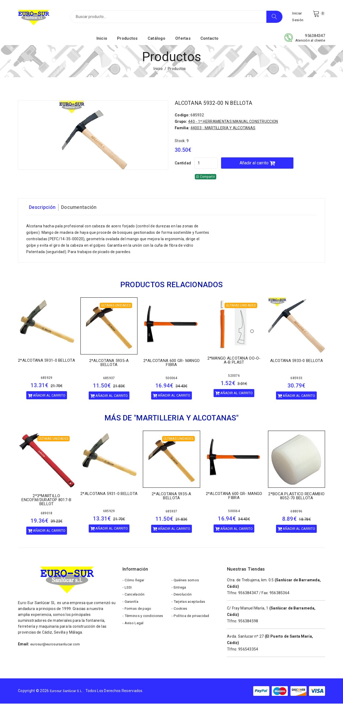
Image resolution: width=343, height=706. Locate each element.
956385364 (280, 595)
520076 (234, 378)
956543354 (248, 651)
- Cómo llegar (134, 583)
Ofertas (183, 41)
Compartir (205, 179)
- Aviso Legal (133, 631)
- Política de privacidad (191, 623)
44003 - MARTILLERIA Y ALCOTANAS (223, 130)
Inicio (101, 41)
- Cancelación (134, 599)
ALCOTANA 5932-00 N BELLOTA (218, 105)
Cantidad (183, 165)
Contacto (209, 41)
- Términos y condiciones (144, 623)
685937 (109, 380)
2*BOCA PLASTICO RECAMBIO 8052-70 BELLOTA (296, 498)
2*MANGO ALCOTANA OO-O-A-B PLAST (234, 362)
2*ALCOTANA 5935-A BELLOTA (109, 365)
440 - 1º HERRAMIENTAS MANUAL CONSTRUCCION (233, 124)
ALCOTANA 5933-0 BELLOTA (296, 363)
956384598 (248, 623)
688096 (296, 514)
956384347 (315, 38)
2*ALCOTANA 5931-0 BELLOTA (46, 362)
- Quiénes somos (186, 583)
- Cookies (180, 615)
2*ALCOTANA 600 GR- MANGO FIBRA (171, 365)
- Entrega (180, 591)
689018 (47, 516)
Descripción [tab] (43, 209)
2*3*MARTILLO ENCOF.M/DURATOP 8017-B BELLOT (46, 502)
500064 (171, 380)
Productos (127, 41)
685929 (47, 380)
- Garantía (131, 607)
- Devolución (182, 599)
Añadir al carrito (271, 165)
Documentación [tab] (83, 209)
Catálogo (156, 41)
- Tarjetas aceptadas (190, 607)
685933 (296, 380)
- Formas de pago (137, 615)
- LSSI (127, 591)
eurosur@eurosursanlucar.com (57, 646)
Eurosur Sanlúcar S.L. (68, 693)
